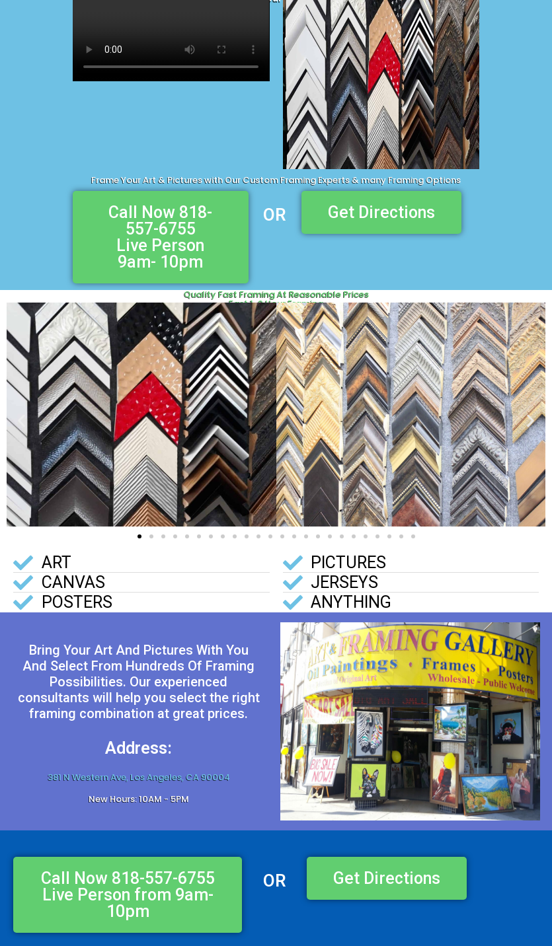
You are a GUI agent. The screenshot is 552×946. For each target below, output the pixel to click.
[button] (21, 421)
